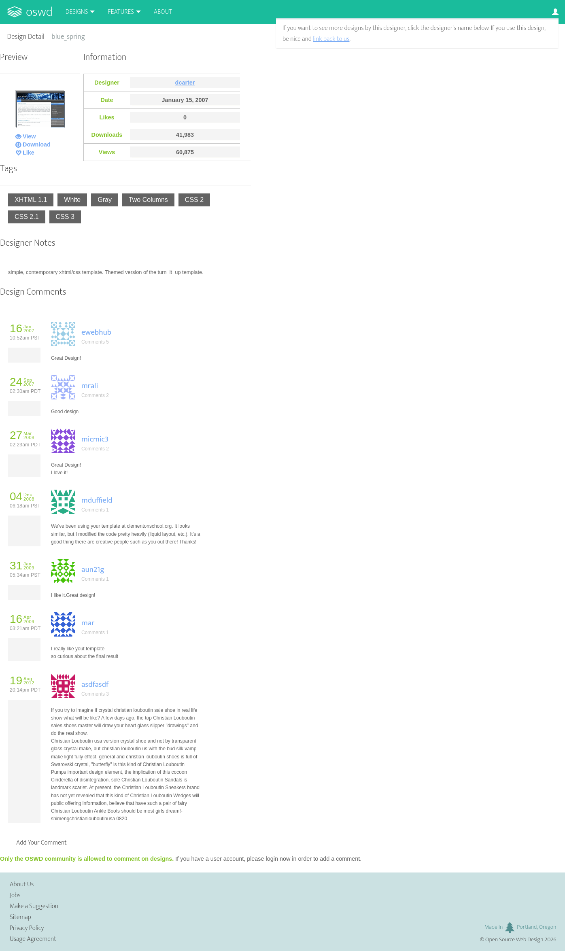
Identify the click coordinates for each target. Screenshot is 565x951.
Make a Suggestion (34, 906)
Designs (77, 11)
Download (37, 144)
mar (87, 622)
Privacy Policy (27, 928)
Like (28, 152)
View (29, 136)
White (72, 199)
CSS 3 (65, 216)
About (163, 11)
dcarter (185, 82)
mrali (89, 385)
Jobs (15, 895)
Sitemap (20, 917)
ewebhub (96, 332)
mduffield (96, 500)
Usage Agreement (33, 939)
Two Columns (148, 199)
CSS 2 (194, 199)
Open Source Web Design (514, 940)
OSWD (39, 12)
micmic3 (94, 439)
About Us (22, 884)
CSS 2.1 (27, 216)
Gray (105, 199)
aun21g (92, 569)
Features (121, 11)
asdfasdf (94, 684)
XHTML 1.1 (31, 199)
